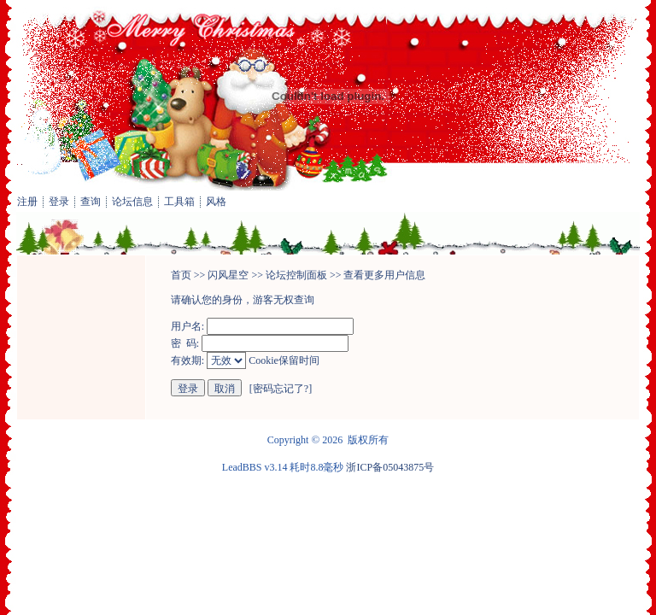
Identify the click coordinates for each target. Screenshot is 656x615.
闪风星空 (228, 275)
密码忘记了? (280, 389)
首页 (181, 275)
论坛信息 (132, 202)
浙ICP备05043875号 (390, 467)
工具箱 (179, 202)
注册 (27, 202)
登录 (59, 202)
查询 (90, 202)
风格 (216, 202)
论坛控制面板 (296, 275)
